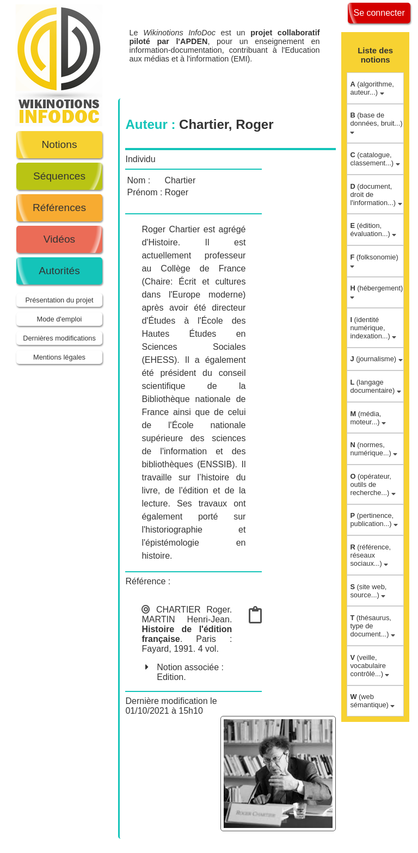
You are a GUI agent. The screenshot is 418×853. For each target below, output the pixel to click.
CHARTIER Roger (193, 609)
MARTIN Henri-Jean (185, 619)
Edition (170, 677)
